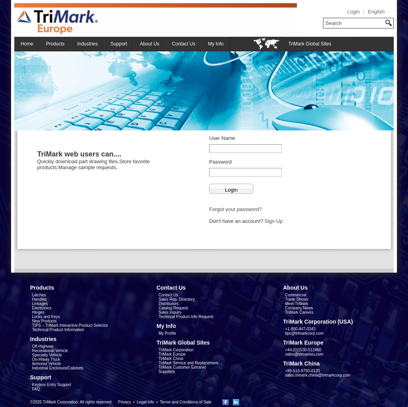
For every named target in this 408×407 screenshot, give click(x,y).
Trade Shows (296, 299)
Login (353, 12)
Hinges (38, 312)
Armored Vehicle (46, 364)
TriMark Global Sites (310, 44)
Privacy (124, 402)
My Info (215, 44)
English (376, 12)
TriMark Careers (299, 312)
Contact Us (183, 44)
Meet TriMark (296, 303)
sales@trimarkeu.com (304, 354)
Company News (299, 308)
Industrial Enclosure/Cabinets (57, 368)
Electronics (41, 308)
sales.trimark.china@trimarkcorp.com (317, 375)
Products (55, 44)
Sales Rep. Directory (177, 299)
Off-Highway (43, 346)
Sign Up (273, 221)
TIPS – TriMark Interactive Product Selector (70, 325)
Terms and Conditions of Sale (186, 402)
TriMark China (171, 358)
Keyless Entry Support (51, 385)
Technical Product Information (58, 330)
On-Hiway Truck (46, 359)
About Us (149, 44)
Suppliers (167, 371)
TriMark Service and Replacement (188, 363)
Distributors (169, 303)
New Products (44, 321)
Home (27, 44)
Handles (39, 299)
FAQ (36, 389)
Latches (39, 295)
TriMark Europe (172, 354)
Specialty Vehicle (47, 355)
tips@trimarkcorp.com (304, 333)
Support (118, 44)
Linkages (40, 303)
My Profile (167, 333)
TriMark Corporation (176, 350)
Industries (87, 44)
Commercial (295, 295)
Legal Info (145, 402)
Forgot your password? (235, 209)
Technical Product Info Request (186, 317)
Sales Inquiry (170, 312)
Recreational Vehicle (50, 351)
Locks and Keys (46, 317)
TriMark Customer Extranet (182, 367)
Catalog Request (173, 308)
